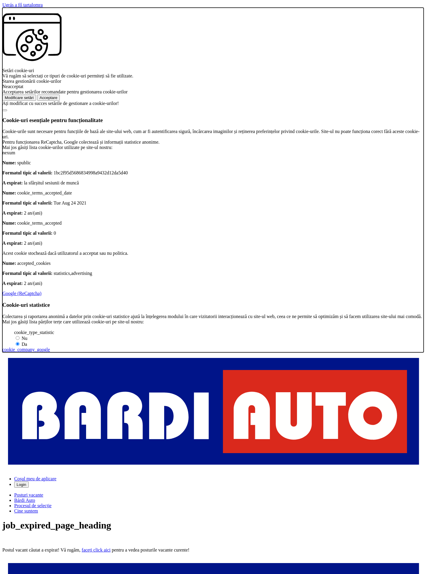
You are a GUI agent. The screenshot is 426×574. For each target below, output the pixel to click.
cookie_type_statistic (34, 332)
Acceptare (48, 97)
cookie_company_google (26, 349)
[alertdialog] (213, 180)
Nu (25, 338)
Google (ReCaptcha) (21, 293)
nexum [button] (8, 152)
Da (24, 344)
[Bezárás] (4, 110)
